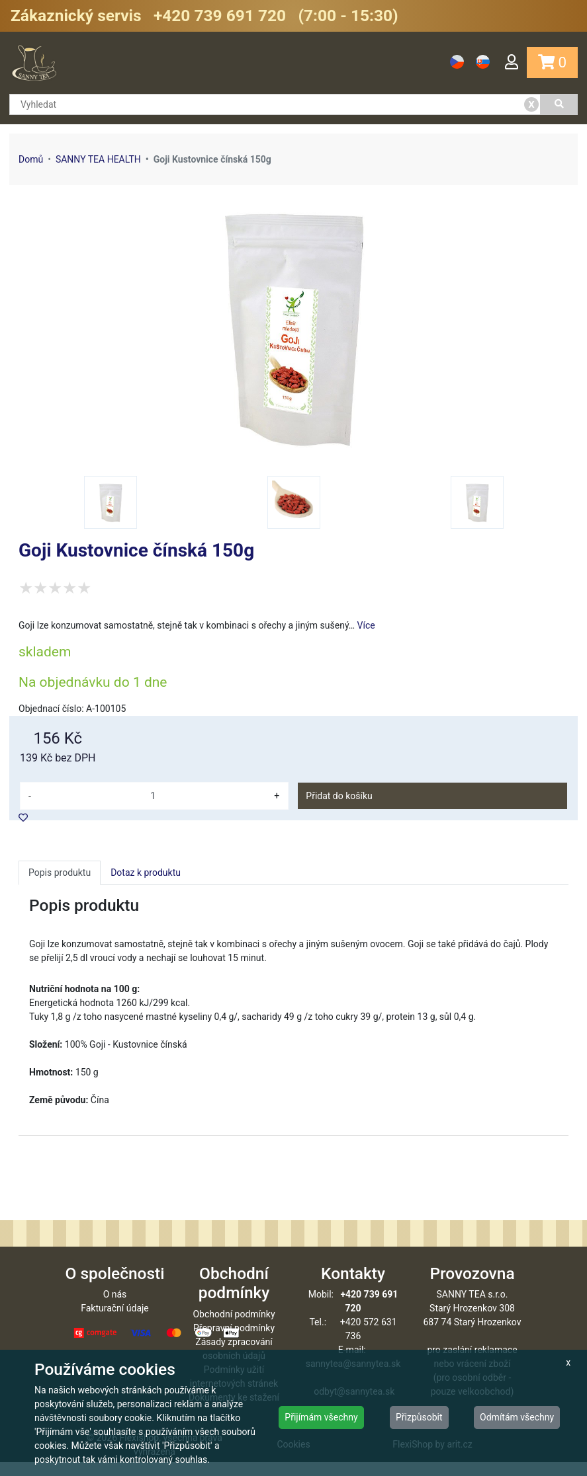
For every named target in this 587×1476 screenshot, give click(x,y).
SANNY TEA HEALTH (98, 159)
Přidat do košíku (339, 796)
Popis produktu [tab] (59, 872)
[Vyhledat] (559, 104)
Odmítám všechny (517, 1417)
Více (366, 625)
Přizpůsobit (419, 1417)
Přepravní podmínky (234, 1342)
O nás (115, 1308)
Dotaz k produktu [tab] (146, 872)
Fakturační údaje (115, 1322)
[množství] (153, 796)
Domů (31, 159)
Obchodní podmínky (234, 1328)
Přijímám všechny (321, 1417)
